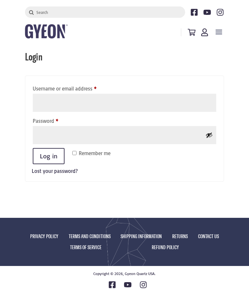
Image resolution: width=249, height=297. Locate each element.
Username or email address (74, 87)
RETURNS (180, 236)
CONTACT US (208, 236)
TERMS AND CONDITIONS (90, 236)
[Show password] (209, 135)
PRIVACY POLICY (44, 236)
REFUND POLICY (165, 247)
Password (55, 120)
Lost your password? (55, 171)
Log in (48, 156)
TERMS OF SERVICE (85, 247)
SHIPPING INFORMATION (141, 236)
